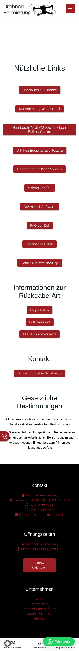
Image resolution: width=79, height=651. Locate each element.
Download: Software (39, 207)
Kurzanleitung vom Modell (39, 109)
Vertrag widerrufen (39, 565)
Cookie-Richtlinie (39, 614)
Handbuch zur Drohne (39, 90)
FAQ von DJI (39, 225)
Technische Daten (39, 244)
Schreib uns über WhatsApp (40, 373)
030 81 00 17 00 (39, 505)
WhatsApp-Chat (39, 510)
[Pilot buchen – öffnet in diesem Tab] (39, 644)
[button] (7, 643)
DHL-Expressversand (39, 334)
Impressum (39, 604)
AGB (39, 599)
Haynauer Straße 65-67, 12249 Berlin (39, 500)
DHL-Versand (39, 322)
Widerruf (40, 619)
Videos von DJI (39, 188)
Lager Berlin (39, 310)
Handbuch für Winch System (39, 169)
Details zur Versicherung (39, 263)
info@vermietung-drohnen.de (39, 515)
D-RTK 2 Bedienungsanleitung (39, 150)
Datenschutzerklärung (39, 609)
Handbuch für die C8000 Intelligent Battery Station (39, 130)
